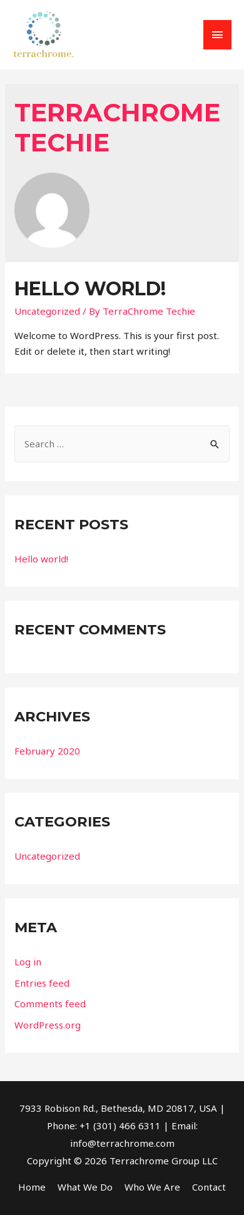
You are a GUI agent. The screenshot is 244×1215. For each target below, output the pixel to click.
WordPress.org (47, 1025)
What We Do (85, 1187)
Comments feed (50, 1003)
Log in (27, 961)
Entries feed (41, 983)
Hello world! (90, 288)
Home (32, 1187)
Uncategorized (47, 311)
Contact (209, 1187)
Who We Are (152, 1187)
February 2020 (47, 751)
